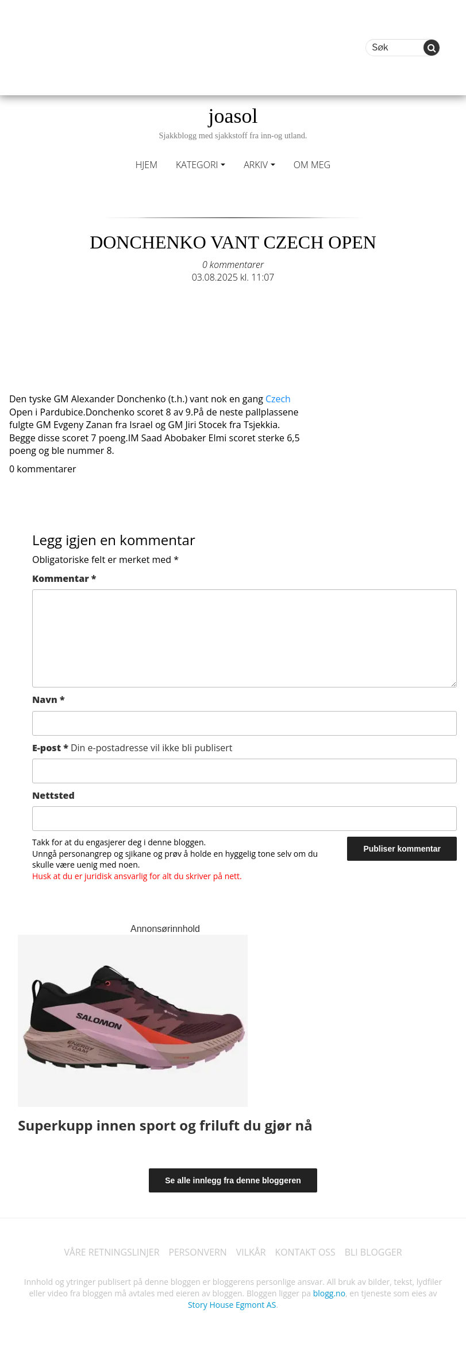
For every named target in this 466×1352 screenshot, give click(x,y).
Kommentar (64, 578)
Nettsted (53, 795)
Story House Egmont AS (232, 1304)
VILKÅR (251, 1252)
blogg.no (329, 1293)
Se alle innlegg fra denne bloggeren (233, 1180)
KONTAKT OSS (305, 1252)
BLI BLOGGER (374, 1252)
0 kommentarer (233, 264)
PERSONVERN (197, 1252)
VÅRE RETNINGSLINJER (111, 1252)
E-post (132, 747)
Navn (48, 699)
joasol (233, 122)
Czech (278, 399)
